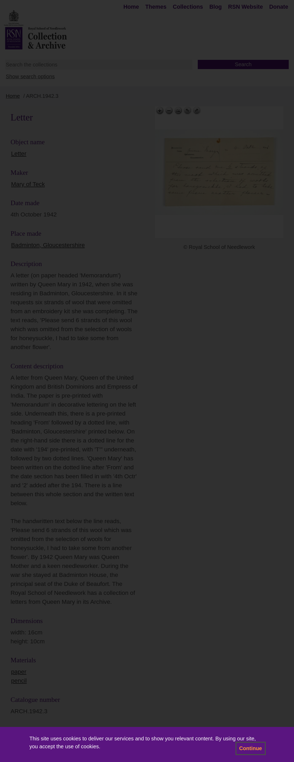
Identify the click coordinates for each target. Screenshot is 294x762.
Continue (250, 748)
